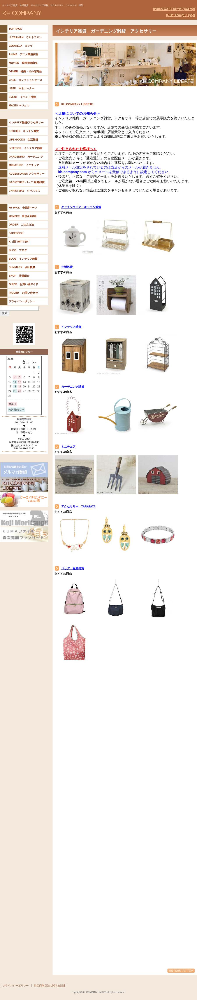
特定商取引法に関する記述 (49, 985)
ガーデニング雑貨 (72, 386)
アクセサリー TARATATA (78, 506)
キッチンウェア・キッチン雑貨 (81, 207)
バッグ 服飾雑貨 (72, 568)
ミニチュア (68, 446)
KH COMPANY (54, 13)
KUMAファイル (24, 534)
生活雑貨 (67, 267)
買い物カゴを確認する (180, 15)
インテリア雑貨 (71, 326)
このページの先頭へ (181, 971)
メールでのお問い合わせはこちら (174, 9)
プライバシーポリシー (15, 985)
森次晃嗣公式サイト (24, 518)
